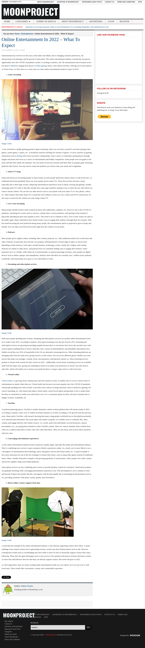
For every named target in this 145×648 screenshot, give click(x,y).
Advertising (96, 21)
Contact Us (109, 2)
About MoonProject (45, 2)
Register (124, 21)
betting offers (22, 156)
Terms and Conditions (126, 2)
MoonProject (30, 11)
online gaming (41, 66)
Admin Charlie (27, 586)
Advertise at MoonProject (68, 2)
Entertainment (27, 34)
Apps (140, 2)
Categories (23, 21)
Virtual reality (7, 381)
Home (7, 21)
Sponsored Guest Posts (92, 2)
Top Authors (8, 621)
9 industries (13, 66)
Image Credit (6, 143)
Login (111, 21)
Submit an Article (46, 21)
